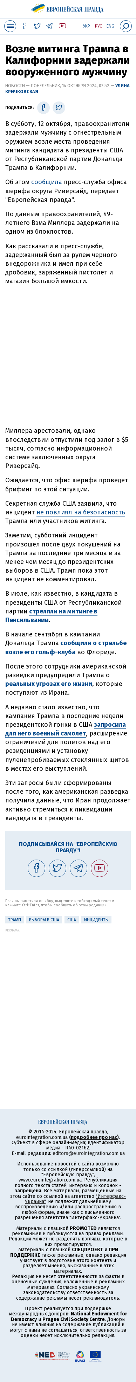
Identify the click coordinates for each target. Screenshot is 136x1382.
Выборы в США (44, 919)
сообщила (46, 182)
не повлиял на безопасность (80, 512)
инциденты (96, 919)
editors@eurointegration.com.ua (89, 1153)
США (71, 919)
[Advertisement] (68, 356)
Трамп (14, 919)
